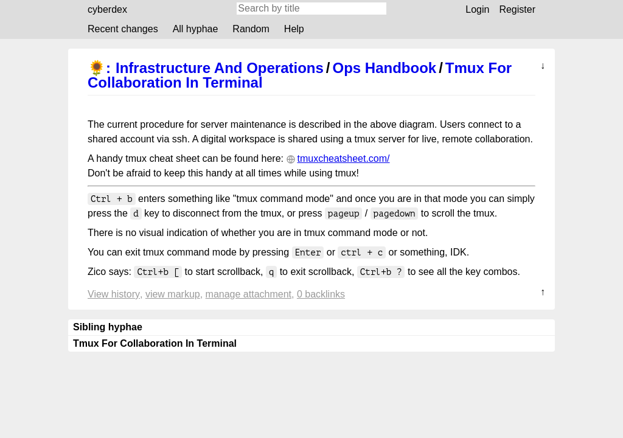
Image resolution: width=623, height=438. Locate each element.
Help (294, 29)
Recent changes (123, 29)
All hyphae (195, 29)
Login (477, 9)
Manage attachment (248, 294)
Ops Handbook (385, 68)
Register (517, 9)
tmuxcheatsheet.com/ (343, 158)
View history (114, 294)
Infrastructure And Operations (220, 68)
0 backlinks (321, 294)
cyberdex (107, 9)
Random (250, 29)
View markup (172, 294)
